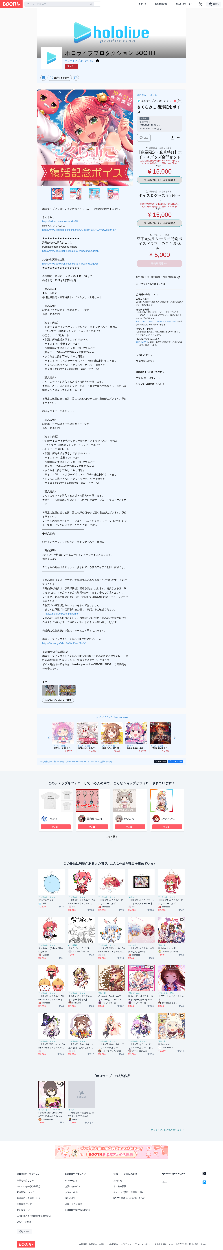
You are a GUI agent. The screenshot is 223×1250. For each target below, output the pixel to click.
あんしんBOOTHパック (145, 321)
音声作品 (141, 95)
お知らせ (117, 1180)
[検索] (91, 4)
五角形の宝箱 (94, 818)
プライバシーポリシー (146, 378)
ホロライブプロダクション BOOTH (112, 717)
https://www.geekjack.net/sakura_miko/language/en (70, 251)
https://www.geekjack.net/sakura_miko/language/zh (70, 263)
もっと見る (111, 839)
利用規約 (93, 1244)
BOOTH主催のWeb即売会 (77, 1210)
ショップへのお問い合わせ (149, 384)
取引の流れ (144, 355)
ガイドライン (125, 1244)
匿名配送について (25, 1192)
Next (130, 137)
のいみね (129, 818)
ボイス (153, 95)
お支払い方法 (145, 361)
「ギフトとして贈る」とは (152, 284)
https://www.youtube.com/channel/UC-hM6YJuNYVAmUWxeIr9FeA (79, 230)
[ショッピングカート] (201, 4)
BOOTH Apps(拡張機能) (28, 1186)
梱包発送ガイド (24, 1204)
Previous (39, 137)
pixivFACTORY (142, 342)
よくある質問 (119, 1186)
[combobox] (59, 4)
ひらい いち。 (169, 818)
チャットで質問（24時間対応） (128, 1192)
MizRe (53, 818)
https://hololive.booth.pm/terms (62, 613)
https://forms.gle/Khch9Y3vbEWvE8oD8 (64, 643)
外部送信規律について (164, 1244)
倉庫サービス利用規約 (108, 1244)
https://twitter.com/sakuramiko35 (60, 221)
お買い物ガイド (72, 1186)
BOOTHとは (161, 4)
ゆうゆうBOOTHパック (167, 321)
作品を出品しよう (184, 4)
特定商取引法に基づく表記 (149, 372)
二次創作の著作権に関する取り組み (34, 1216)
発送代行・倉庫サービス (29, 1198)
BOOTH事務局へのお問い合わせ (129, 1198)
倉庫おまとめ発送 (73, 1204)
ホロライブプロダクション (79, 60)
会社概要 (83, 1244)
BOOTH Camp (24, 1222)
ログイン (142, 4)
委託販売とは (23, 1210)
